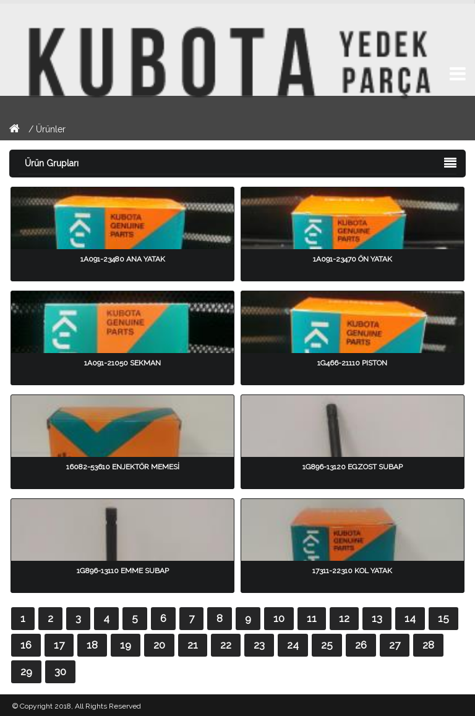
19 (125, 645)
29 (26, 671)
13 (377, 618)
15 (443, 618)
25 (327, 645)
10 (279, 618)
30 (60, 671)
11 (312, 618)
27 (394, 645)
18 (92, 645)
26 (361, 645)
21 (192, 645)
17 (59, 645)
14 (410, 618)
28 (428, 645)
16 (26, 645)
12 (344, 618)
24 (293, 645)
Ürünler (51, 129)
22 (225, 645)
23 (259, 645)
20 (159, 645)
